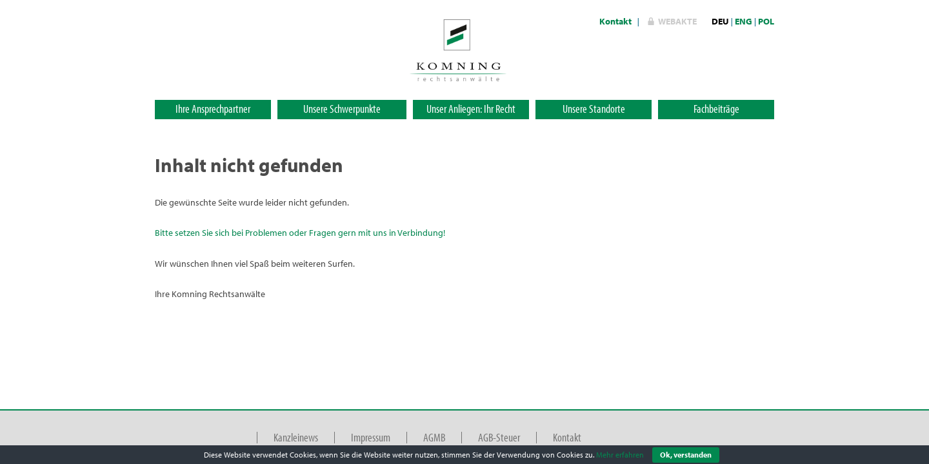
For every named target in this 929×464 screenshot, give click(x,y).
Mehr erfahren (620, 454)
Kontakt (615, 21)
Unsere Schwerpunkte (342, 108)
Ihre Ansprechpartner (212, 108)
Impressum (370, 437)
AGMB (434, 437)
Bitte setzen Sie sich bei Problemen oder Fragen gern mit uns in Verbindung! (300, 232)
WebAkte (677, 21)
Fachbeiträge (716, 108)
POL (766, 21)
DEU (720, 21)
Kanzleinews (296, 437)
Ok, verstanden (686, 454)
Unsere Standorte (594, 108)
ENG (743, 21)
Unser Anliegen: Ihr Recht (470, 108)
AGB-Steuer (499, 437)
